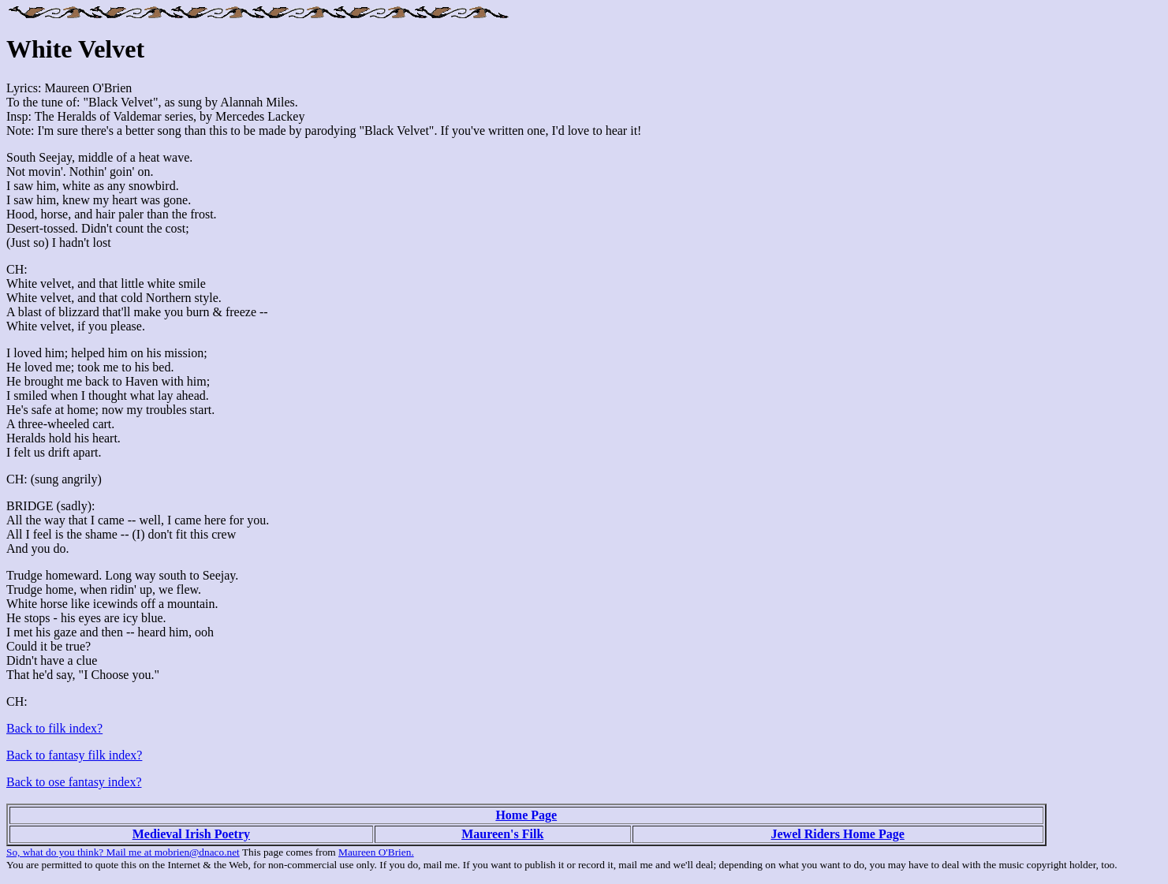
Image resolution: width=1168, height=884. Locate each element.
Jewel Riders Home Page (837, 834)
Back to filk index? (54, 728)
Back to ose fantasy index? (74, 782)
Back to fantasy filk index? (74, 755)
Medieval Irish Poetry (191, 834)
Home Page (526, 815)
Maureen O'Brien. (376, 852)
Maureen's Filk (502, 834)
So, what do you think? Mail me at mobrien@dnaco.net (123, 852)
